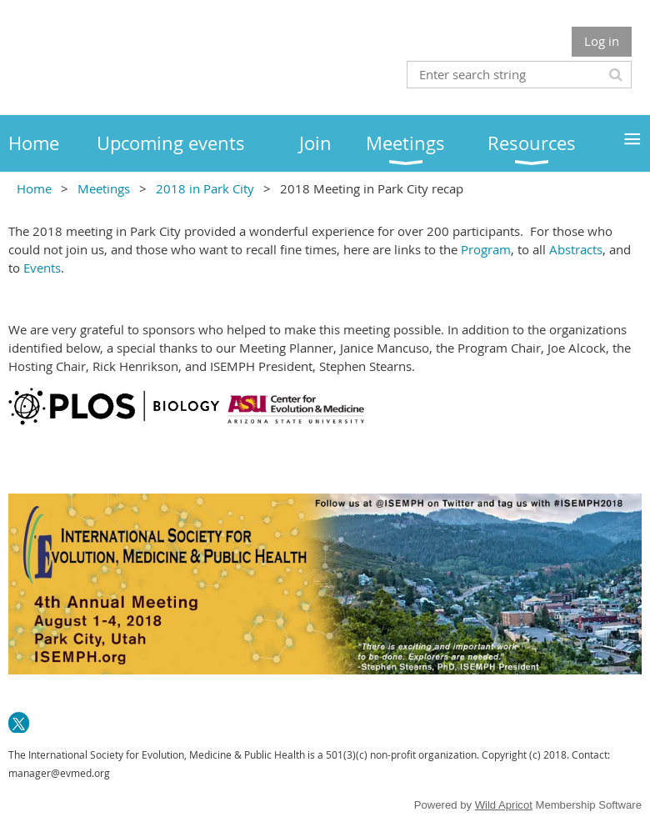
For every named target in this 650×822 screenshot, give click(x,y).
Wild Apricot (503, 805)
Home (34, 188)
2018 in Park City (205, 188)
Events (42, 267)
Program (486, 249)
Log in (601, 41)
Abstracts (575, 249)
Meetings (104, 188)
